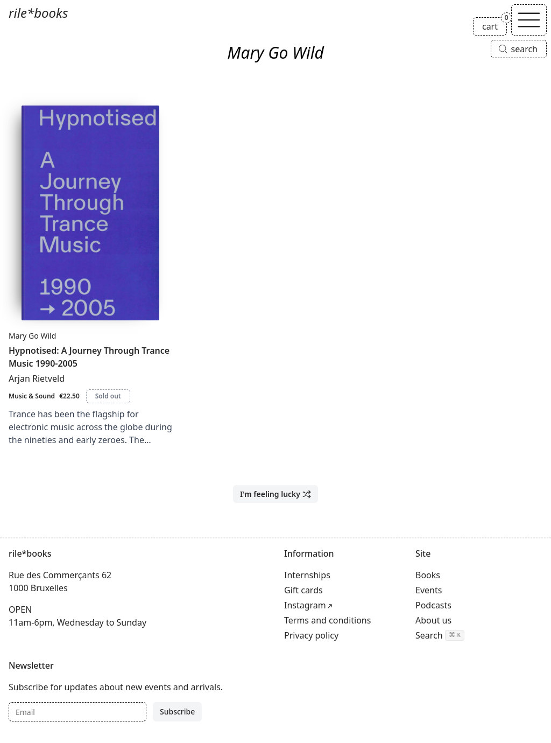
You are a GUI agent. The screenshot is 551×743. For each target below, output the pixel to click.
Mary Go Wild (32, 336)
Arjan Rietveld (37, 378)
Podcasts (433, 605)
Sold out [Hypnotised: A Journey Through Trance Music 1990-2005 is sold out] (108, 396)
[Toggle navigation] (529, 20)
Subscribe (177, 711)
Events (428, 590)
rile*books (38, 13)
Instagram (305, 605)
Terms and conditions (327, 620)
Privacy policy (311, 635)
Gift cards (303, 590)
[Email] (77, 711)
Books (427, 575)
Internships (307, 575)
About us (433, 620)
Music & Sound (32, 396)
